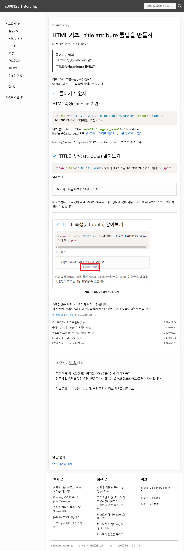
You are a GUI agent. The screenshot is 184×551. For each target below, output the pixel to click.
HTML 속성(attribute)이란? (75, 60)
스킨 (10, 86)
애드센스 (16, 60)
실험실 (15, 75)
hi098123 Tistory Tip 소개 (155, 489)
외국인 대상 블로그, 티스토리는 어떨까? (67, 489)
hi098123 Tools (150, 497)
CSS (14, 46)
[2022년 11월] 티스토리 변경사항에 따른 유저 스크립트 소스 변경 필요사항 (111, 503)
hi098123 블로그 (151, 504)
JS (12, 53)
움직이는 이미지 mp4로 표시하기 (70, 327)
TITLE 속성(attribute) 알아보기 (76, 67)
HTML (15, 38)
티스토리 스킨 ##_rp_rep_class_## (71, 332)
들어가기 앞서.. (65, 55)
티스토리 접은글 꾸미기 (110, 534)
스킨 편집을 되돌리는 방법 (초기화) (66, 509)
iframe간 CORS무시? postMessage (65, 499)
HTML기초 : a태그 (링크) (65, 338)
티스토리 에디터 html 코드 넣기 (111, 516)
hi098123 (68, 545)
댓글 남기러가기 (62, 464)
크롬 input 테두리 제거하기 (67, 525)
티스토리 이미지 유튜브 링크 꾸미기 (110, 526)
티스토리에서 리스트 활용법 (67, 322)
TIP (13, 68)
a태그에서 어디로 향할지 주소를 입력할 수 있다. (114, 133)
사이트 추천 (14, 97)
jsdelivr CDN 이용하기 (66, 517)
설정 (13, 31)
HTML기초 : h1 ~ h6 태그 (66, 343)
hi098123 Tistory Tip (20, 6)
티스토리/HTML (60, 25)
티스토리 (14, 23)
